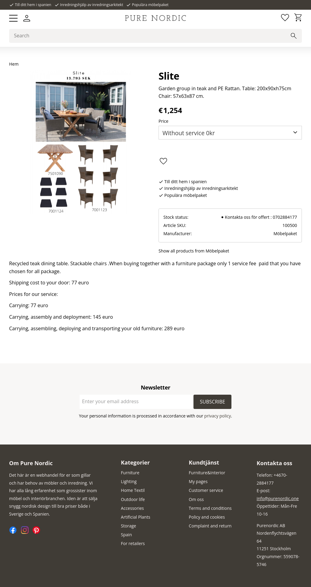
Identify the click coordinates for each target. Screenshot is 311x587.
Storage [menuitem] (128, 526)
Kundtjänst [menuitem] (204, 462)
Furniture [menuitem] (130, 472)
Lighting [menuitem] (129, 481)
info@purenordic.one (278, 498)
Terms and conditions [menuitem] (210, 508)
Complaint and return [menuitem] (210, 526)
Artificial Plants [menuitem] (135, 517)
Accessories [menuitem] (132, 508)
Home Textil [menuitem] (133, 490)
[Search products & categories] (155, 36)
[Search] (294, 35)
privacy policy (217, 416)
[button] (13, 18)
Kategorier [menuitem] (135, 462)
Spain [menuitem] (126, 534)
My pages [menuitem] (198, 481)
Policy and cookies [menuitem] (207, 517)
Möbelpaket (285, 233)
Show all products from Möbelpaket (194, 251)
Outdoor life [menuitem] (133, 499)
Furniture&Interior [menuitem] (207, 472)
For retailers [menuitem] (133, 543)
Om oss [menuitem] (196, 499)
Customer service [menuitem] (206, 490)
